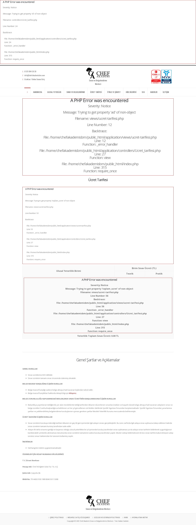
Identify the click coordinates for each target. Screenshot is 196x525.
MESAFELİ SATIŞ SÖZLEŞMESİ (78, 517)
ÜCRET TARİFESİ (96, 92)
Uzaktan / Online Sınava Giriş (34, 79)
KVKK (126, 517)
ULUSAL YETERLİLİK (54, 92)
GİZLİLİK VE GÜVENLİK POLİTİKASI (107, 517)
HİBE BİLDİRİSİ (131, 92)
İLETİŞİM (166, 92)
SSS (143, 92)
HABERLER (153, 92)
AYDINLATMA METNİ (139, 517)
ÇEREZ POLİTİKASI (56, 517)
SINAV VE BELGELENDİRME (76, 92)
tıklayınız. (73, 393)
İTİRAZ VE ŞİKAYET (114, 92)
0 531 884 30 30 (30, 71)
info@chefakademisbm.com (34, 75)
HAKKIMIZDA (37, 92)
